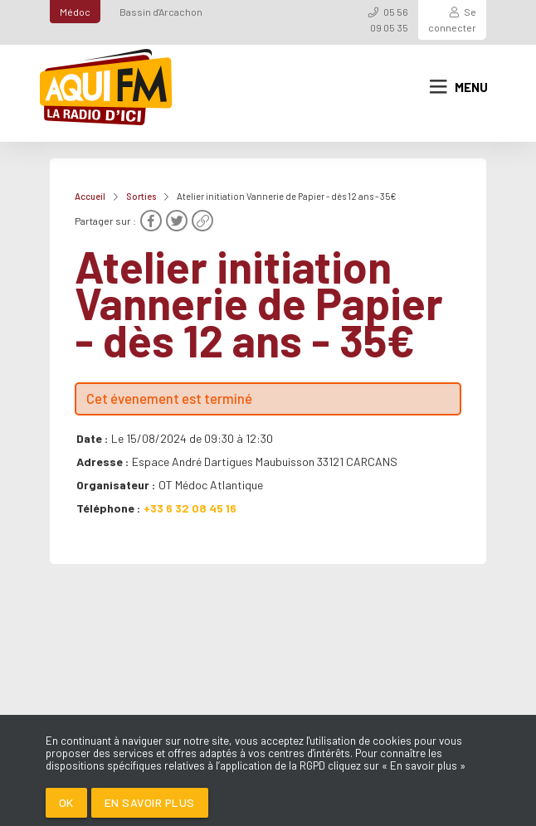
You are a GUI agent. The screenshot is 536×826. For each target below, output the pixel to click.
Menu (459, 87)
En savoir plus (150, 802)
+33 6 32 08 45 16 (190, 508)
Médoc (75, 11)
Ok (66, 802)
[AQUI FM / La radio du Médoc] (107, 87)
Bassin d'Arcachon (160, 11)
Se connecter (452, 19)
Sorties (141, 196)
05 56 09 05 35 (389, 19)
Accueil (90, 196)
